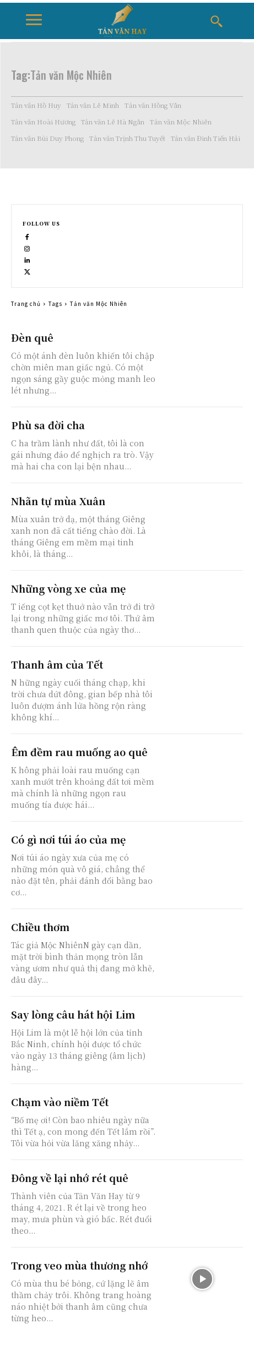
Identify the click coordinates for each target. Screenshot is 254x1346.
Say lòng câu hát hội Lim (73, 1014)
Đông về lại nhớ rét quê (69, 1177)
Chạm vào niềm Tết (60, 1102)
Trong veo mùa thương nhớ (79, 1265)
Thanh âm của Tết (57, 664)
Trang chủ (26, 303)
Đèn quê (32, 337)
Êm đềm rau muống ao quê (79, 752)
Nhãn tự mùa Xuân (58, 501)
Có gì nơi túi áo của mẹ (68, 839)
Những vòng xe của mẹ (68, 588)
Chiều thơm (40, 927)
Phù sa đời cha (48, 425)
